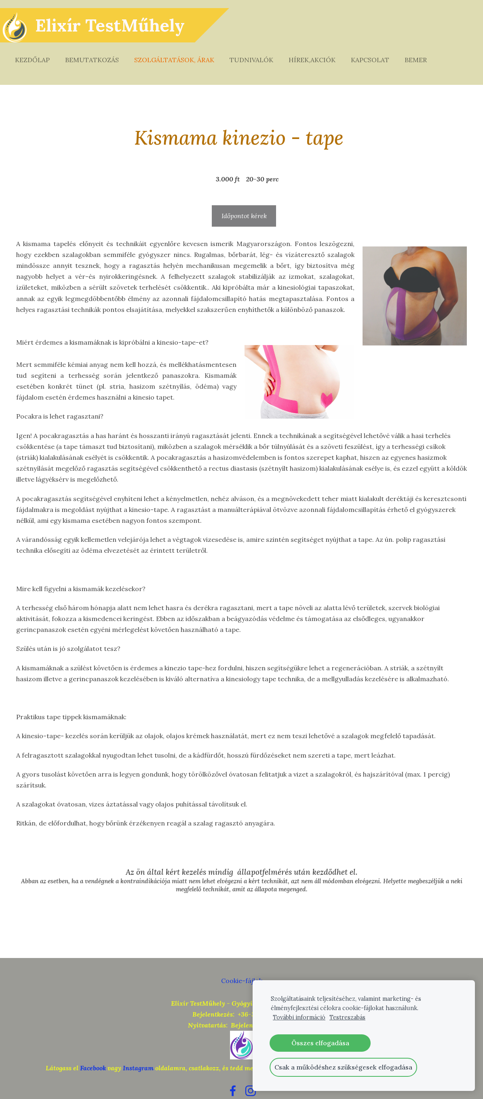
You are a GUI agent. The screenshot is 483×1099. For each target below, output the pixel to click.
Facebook (93, 1052)
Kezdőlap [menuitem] (40, 52)
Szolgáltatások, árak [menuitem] (182, 52)
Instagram (138, 1052)
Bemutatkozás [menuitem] (100, 52)
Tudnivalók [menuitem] (259, 52)
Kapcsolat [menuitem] (378, 52)
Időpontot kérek (244, 200)
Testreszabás (347, 1017)
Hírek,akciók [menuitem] (320, 52)
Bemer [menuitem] (424, 52)
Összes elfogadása (320, 1043)
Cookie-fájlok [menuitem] (241, 964)
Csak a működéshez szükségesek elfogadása (343, 1067)
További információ (299, 1017)
